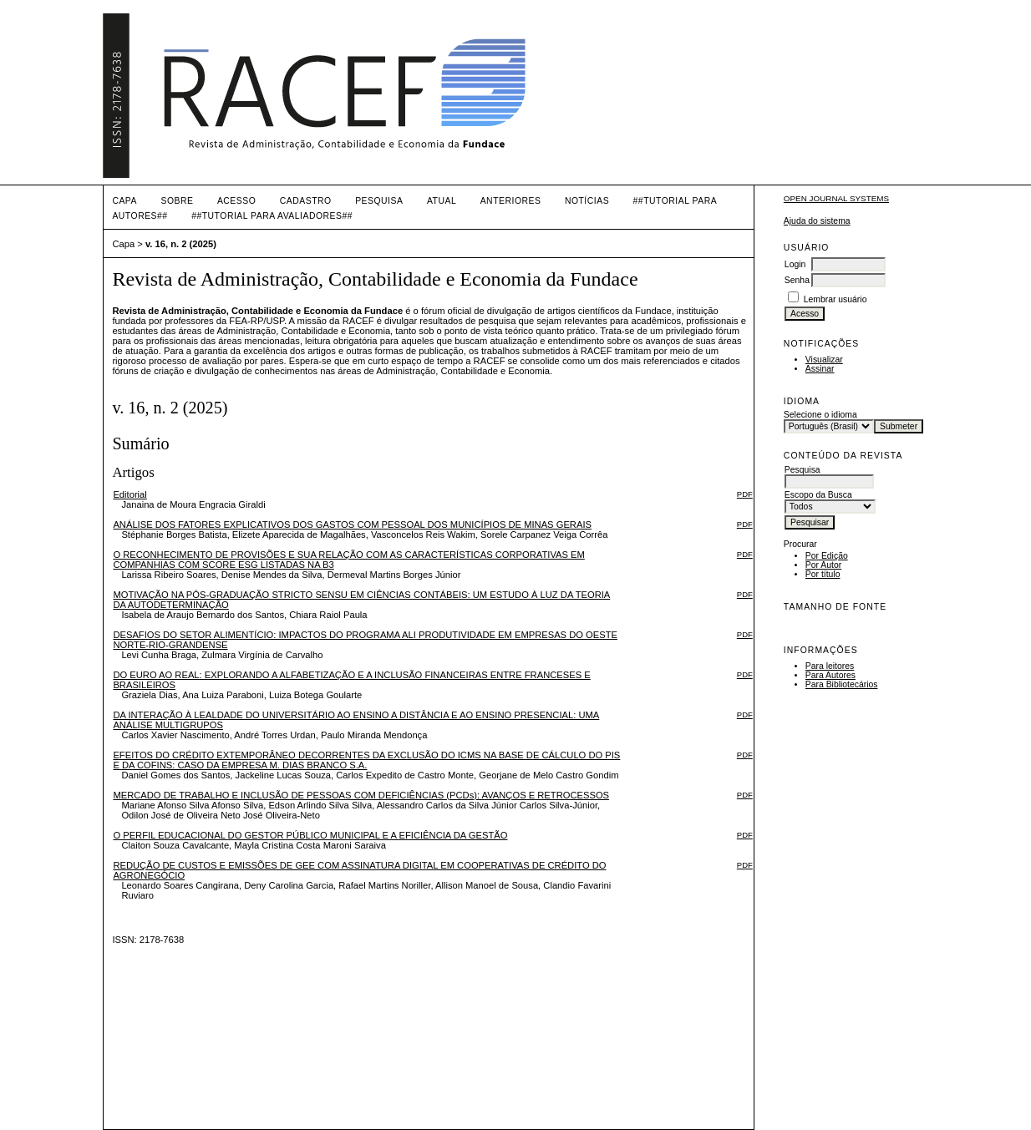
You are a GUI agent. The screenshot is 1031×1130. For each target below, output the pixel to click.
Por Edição (826, 555)
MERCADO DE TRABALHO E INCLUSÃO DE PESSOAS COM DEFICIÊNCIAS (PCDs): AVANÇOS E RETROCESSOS (361, 795)
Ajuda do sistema (817, 220)
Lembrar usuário (835, 299)
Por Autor (823, 565)
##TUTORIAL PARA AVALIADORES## (272, 215)
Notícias (587, 200)
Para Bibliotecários (841, 684)
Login (795, 264)
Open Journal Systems (836, 198)
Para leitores (829, 666)
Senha (797, 280)
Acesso (236, 200)
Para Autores (830, 675)
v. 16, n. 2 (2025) (180, 244)
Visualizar (824, 359)
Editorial (129, 494)
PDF (745, 494)
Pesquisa (379, 200)
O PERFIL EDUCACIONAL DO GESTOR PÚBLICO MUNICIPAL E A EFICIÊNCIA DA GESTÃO (310, 835)
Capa (124, 200)
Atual (441, 200)
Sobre (176, 200)
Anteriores (510, 200)
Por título (823, 574)
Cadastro (306, 200)
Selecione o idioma (820, 414)
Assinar (820, 368)
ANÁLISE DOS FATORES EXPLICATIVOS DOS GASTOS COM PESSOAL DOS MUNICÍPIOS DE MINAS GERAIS (352, 524)
